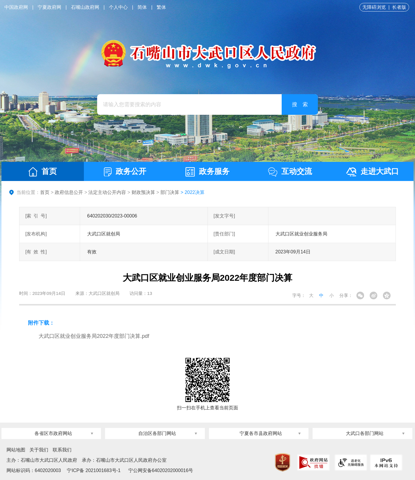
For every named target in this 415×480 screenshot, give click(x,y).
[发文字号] (224, 215)
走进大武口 (372, 171)
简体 (142, 7)
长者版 (399, 7)
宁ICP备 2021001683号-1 (93, 470)
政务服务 (207, 172)
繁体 (161, 7)
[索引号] (36, 215)
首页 (43, 172)
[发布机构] (36, 233)
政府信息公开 (69, 192)
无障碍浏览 (374, 7)
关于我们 (38, 449)
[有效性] (36, 251)
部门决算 (169, 192)
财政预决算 (143, 192)
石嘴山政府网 (85, 7)
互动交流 (290, 172)
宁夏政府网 (49, 7)
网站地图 (15, 449)
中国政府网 (16, 7)
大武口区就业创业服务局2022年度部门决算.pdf (94, 336)
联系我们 (62, 449)
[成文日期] (224, 251)
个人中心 (118, 7)
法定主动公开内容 (107, 192)
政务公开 (125, 171)
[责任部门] (224, 233)
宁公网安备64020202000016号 (160, 470)
